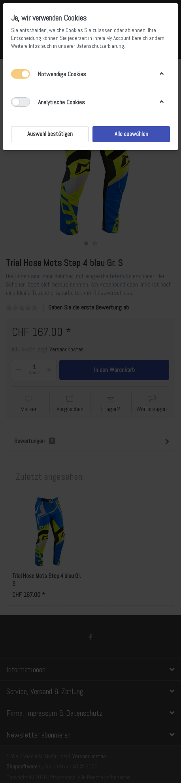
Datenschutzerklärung (100, 46)
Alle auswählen (131, 134)
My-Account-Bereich (127, 38)
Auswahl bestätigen (50, 134)
